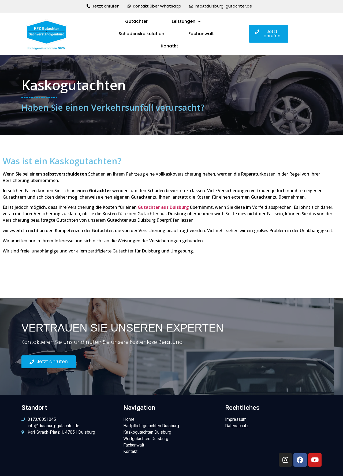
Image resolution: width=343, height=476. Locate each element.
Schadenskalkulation (141, 34)
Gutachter (136, 21)
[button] (268, 34)
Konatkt (169, 46)
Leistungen (186, 21)
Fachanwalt (201, 34)
